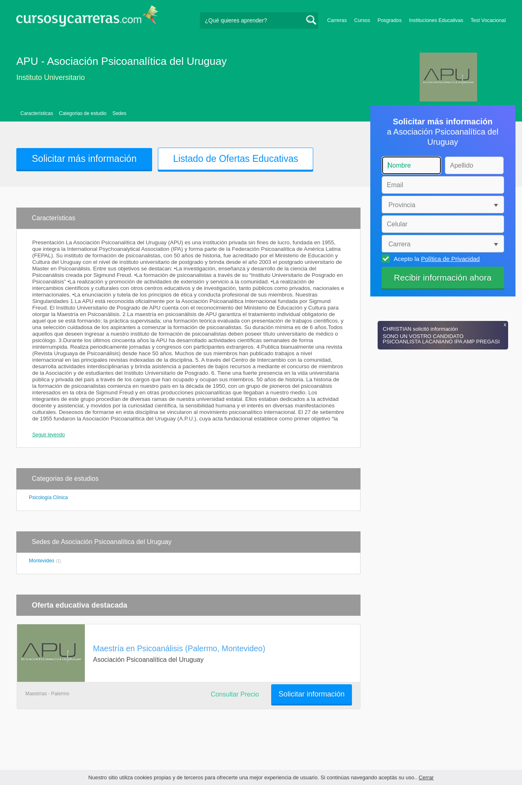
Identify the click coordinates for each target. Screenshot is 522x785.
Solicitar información (312, 694)
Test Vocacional (488, 20)
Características (36, 113)
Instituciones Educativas (436, 20)
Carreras (337, 20)
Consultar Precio (235, 694)
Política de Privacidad (450, 258)
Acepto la (436, 258)
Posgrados (390, 20)
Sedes (119, 113)
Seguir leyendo (48, 435)
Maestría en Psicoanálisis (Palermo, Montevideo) (179, 648)
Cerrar (426, 777)
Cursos (362, 20)
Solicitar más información (84, 158)
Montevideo (41, 561)
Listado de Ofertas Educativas (235, 158)
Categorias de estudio (82, 113)
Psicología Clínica (48, 497)
